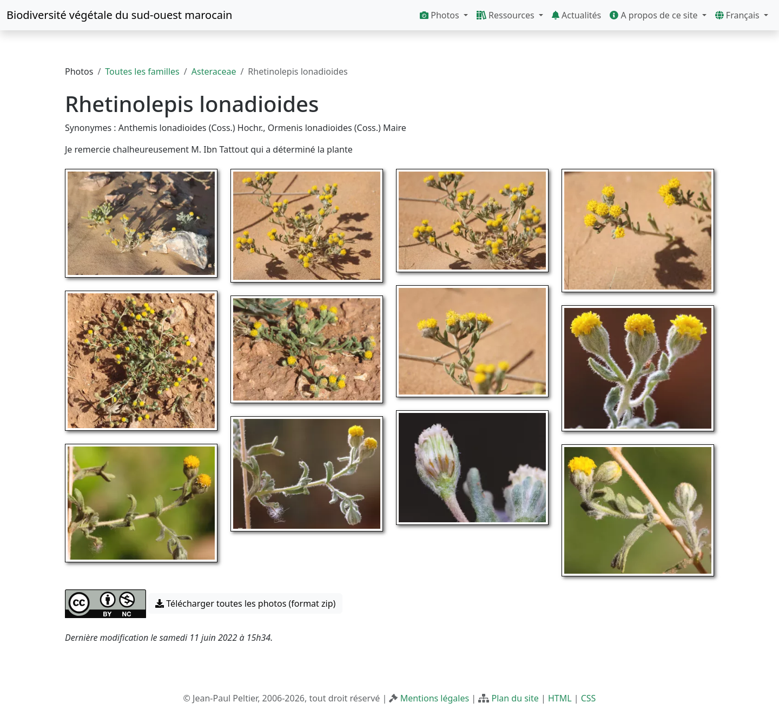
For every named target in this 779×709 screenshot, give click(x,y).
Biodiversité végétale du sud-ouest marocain (119, 15)
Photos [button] (440, 15)
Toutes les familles (142, 71)
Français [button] (738, 15)
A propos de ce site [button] (654, 15)
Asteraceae (214, 71)
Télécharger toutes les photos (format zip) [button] (245, 603)
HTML (560, 698)
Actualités (576, 15)
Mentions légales (435, 698)
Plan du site (514, 698)
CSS (588, 698)
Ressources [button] (507, 15)
